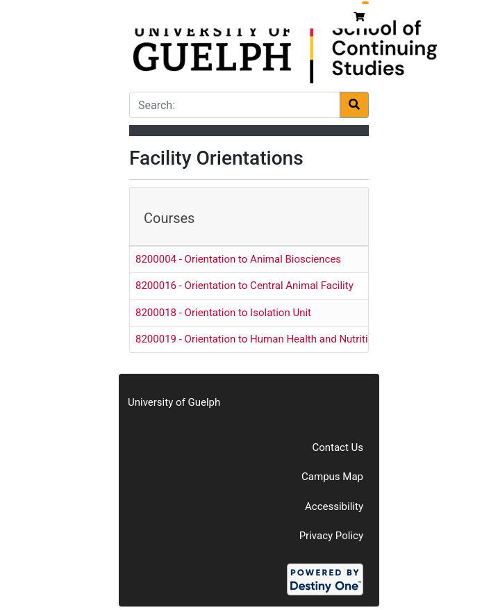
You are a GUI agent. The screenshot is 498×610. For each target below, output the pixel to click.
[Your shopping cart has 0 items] (361, 16)
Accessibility (334, 506)
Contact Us (337, 447)
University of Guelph (174, 402)
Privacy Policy (331, 535)
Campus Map (332, 476)
